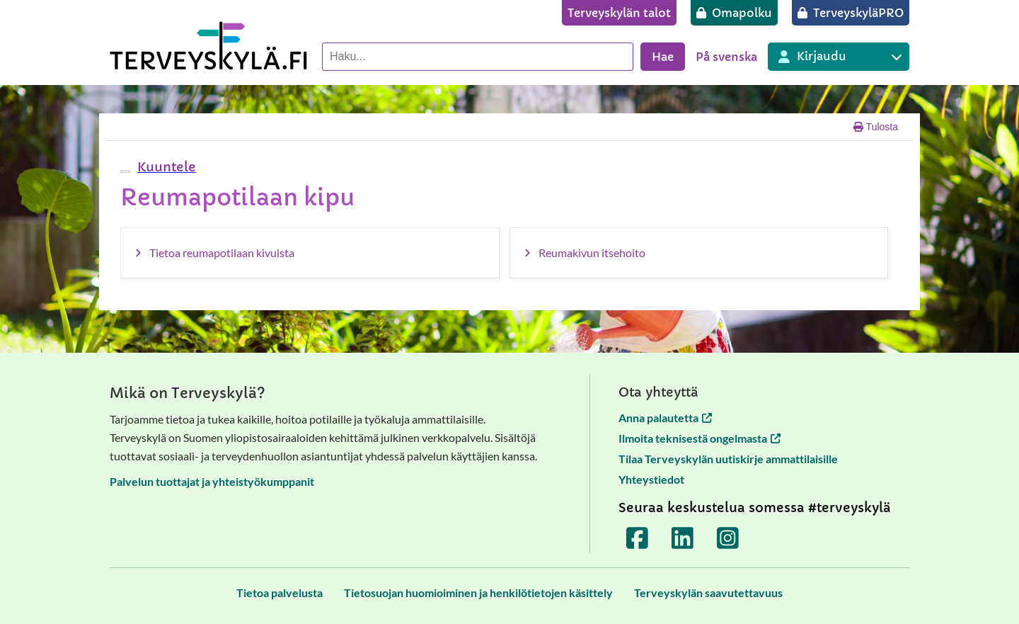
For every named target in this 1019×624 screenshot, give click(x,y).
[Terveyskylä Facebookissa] (637, 537)
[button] (165, 167)
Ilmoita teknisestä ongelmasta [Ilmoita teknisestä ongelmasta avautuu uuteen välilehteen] (699, 438)
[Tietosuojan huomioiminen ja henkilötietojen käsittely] (478, 592)
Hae (663, 57)
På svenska (726, 57)
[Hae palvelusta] (477, 56)
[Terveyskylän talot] (619, 12)
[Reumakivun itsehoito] (699, 252)
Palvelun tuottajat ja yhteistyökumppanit (212, 481)
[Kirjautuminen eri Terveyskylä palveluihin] (838, 56)
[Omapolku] (734, 12)
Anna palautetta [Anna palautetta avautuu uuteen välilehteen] (665, 417)
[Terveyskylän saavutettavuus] (708, 592)
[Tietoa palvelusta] (279, 592)
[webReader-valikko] (125, 171)
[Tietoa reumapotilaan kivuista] (310, 252)
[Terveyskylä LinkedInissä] (682, 537)
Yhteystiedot (651, 479)
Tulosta (875, 126)
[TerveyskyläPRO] (850, 12)
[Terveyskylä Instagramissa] (728, 537)
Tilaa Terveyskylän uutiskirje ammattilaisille (728, 458)
